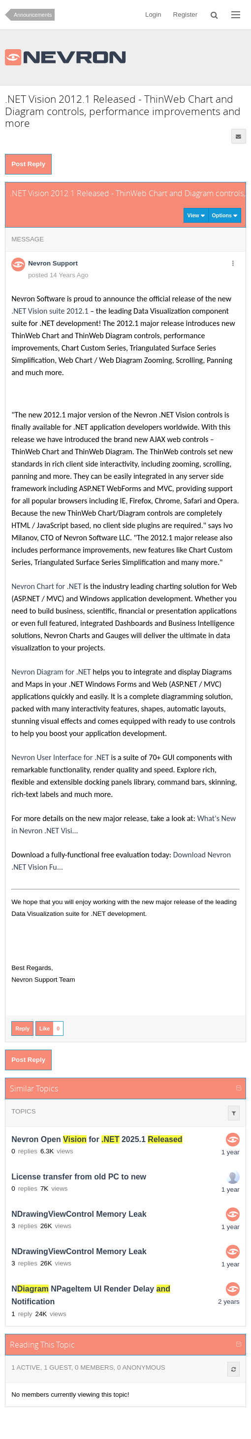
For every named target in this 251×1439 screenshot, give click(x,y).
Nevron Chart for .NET (46, 586)
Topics (23, 1111)
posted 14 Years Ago (58, 275)
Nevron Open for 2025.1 (96, 1139)
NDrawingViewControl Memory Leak (78, 1214)
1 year (230, 1152)
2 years (229, 1301)
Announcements (33, 15)
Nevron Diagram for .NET (51, 671)
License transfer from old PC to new (78, 1177)
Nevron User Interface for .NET (60, 757)
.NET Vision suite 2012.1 (49, 311)
